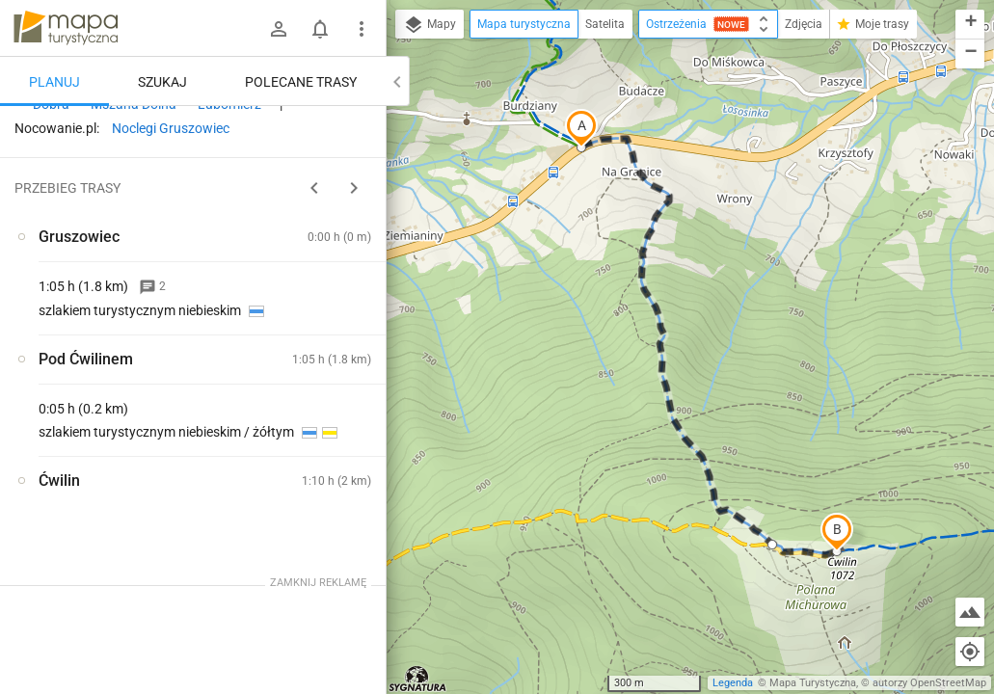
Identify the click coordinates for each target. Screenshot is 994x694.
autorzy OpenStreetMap (929, 683)
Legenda (732, 683)
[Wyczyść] (369, 126)
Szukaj (162, 82)
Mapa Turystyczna (812, 683)
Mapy (429, 25)
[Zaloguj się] (278, 28)
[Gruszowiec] (115, 402)
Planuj (54, 82)
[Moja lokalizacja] (969, 651)
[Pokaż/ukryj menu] (361, 28)
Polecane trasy (301, 82)
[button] (581, 128)
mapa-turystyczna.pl (65, 28)
